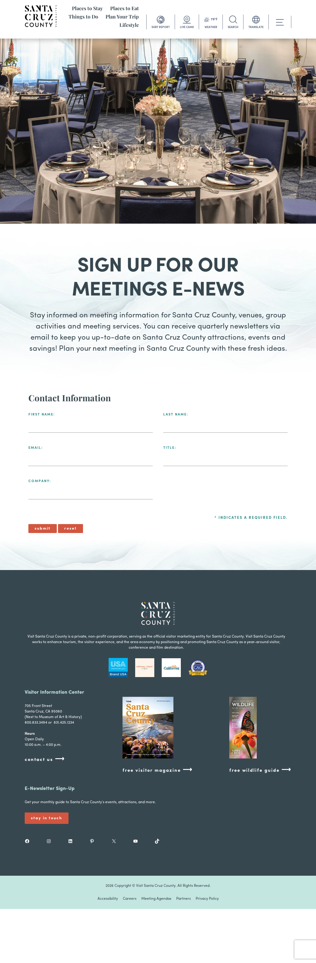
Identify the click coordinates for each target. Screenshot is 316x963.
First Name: (41, 414)
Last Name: (175, 414)
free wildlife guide (260, 770)
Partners (183, 899)
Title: (169, 448)
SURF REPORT (161, 27)
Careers (129, 899)
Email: (35, 448)
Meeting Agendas (156, 899)
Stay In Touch (46, 818)
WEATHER (211, 27)
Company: (39, 481)
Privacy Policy (207, 899)
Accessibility (108, 899)
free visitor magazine (158, 770)
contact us (45, 759)
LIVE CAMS (187, 27)
